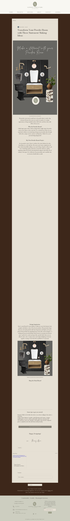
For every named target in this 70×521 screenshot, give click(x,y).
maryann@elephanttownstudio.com (21, 509)
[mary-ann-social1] (33, 514)
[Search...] (35, 485)
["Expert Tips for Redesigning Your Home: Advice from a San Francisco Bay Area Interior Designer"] (20, 459)
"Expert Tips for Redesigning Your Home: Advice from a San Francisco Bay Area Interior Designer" (19, 465)
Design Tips (19, 447)
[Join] (50, 512)
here (49, 490)
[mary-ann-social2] (36, 514)
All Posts (14, 20)
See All (56, 453)
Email (45, 508)
